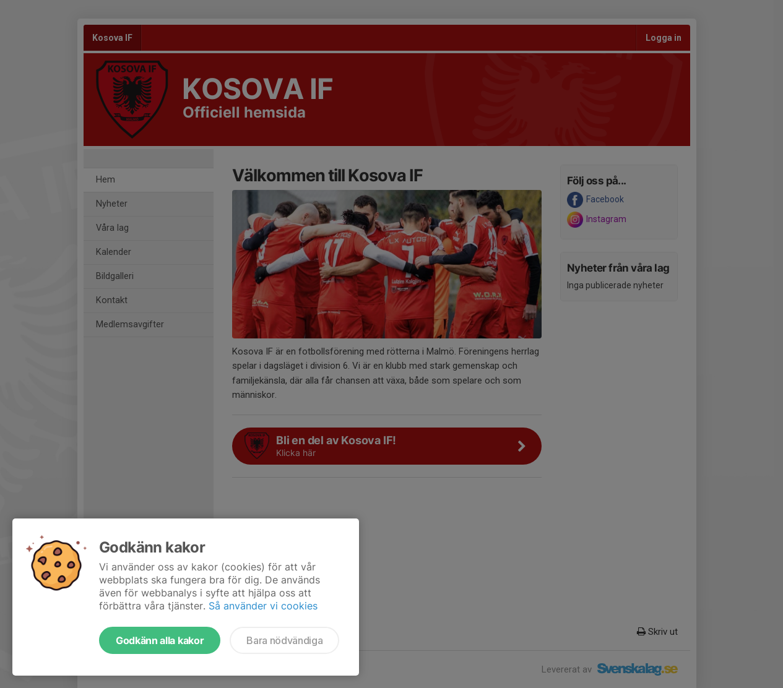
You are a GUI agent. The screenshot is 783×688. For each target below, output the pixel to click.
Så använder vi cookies (263, 606)
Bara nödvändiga (284, 640)
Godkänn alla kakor (160, 640)
